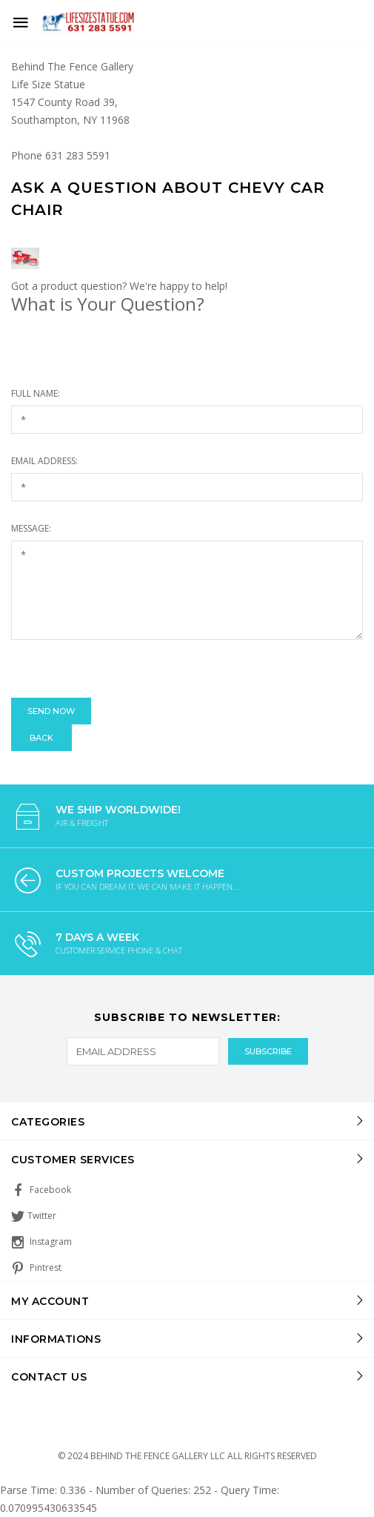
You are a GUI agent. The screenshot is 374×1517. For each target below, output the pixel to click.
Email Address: (44, 461)
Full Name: (35, 393)
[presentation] (123, 669)
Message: (31, 528)
